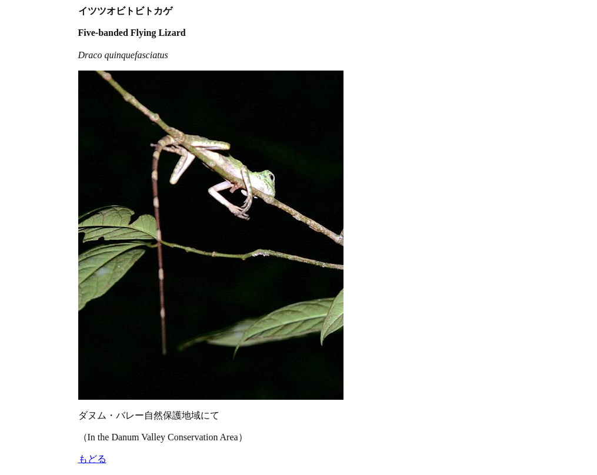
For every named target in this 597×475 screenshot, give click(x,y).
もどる (92, 459)
